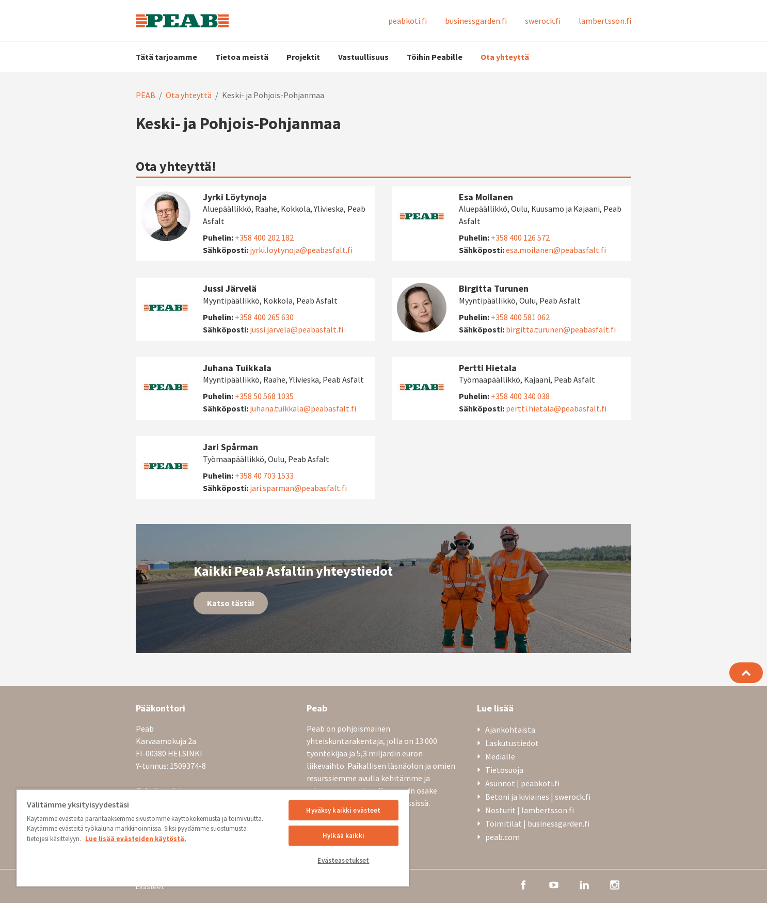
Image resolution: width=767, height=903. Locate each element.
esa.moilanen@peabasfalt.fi (556, 250)
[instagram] (614, 884)
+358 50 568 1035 (264, 396)
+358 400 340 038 (520, 396)
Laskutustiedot (512, 743)
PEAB (145, 95)
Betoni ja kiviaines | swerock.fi (537, 796)
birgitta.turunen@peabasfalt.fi (561, 329)
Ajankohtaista (510, 729)
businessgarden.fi (476, 20)
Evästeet (150, 886)
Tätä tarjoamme (166, 57)
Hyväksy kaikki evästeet (343, 810)
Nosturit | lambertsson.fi (529, 810)
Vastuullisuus (363, 57)
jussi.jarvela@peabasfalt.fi (296, 329)
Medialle (500, 756)
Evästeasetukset (343, 860)
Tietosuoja (504, 770)
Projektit (303, 57)
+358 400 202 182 (264, 237)
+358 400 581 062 (520, 317)
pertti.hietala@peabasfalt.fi (556, 408)
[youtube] (553, 884)
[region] (213, 837)
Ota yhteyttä (505, 57)
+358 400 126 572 (520, 237)
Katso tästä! (230, 603)
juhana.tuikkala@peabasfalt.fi (303, 408)
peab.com (502, 837)
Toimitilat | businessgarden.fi (537, 823)
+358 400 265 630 (264, 317)
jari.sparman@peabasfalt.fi (298, 488)
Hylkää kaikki (343, 835)
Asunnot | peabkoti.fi (522, 783)
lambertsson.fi (605, 20)
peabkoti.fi (407, 20)
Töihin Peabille (434, 57)
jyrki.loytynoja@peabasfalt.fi (301, 250)
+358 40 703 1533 (264, 475)
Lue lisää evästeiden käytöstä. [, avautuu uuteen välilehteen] (135, 838)
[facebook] (523, 884)
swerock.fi (543, 20)
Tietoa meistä (241, 57)
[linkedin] (584, 884)
